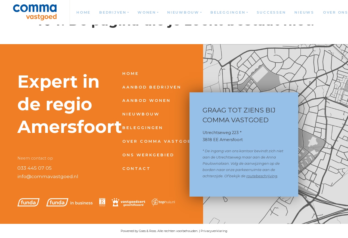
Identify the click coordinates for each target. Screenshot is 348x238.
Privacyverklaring (214, 231)
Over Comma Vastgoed (158, 141)
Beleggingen (227, 12)
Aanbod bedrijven (151, 87)
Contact (136, 168)
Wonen (147, 12)
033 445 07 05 (34, 168)
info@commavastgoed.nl (47, 176)
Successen (271, 12)
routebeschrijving (261, 176)
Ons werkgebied (148, 154)
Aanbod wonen (146, 100)
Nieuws (304, 12)
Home (83, 12)
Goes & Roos (147, 231)
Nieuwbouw (183, 12)
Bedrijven (112, 12)
